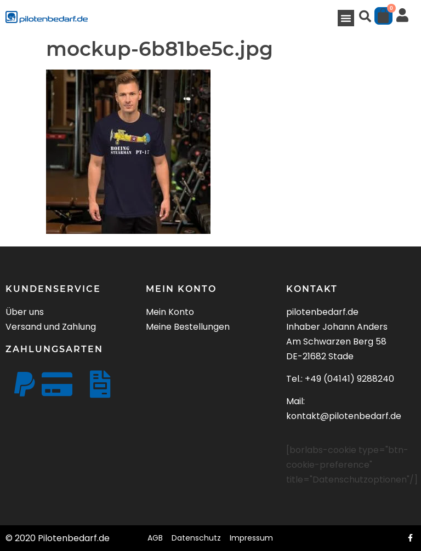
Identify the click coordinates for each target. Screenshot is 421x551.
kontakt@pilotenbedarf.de (343, 416)
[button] (346, 18)
